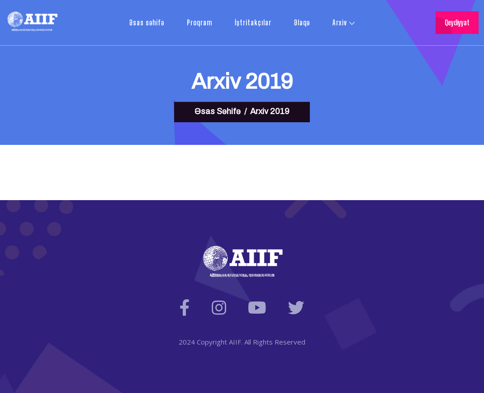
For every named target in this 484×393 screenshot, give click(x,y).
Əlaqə (302, 22)
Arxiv (339, 22)
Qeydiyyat (457, 22)
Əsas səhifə (146, 22)
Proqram (199, 22)
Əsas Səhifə (218, 111)
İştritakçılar (253, 22)
